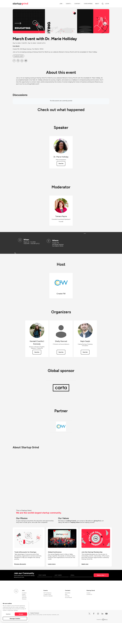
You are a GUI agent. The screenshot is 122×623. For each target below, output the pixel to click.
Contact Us (89, 594)
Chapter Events (47, 594)
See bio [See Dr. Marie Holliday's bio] (61, 163)
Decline (8, 614)
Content (77, 3)
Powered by (102, 619)
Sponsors (24, 597)
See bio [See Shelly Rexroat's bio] (61, 352)
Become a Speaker (48, 596)
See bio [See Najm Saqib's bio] (85, 352)
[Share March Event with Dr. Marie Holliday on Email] (25, 60)
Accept (21, 614)
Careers (88, 592)
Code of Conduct (34, 613)
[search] (102, 3)
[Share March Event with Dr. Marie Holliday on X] (18, 60)
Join (61, 3)
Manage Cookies (15, 618)
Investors (24, 592)
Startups (24, 596)
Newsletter (67, 592)
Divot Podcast (68, 597)
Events (68, 3)
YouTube (67, 596)
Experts (24, 594)
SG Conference (47, 592)
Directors (24, 599)
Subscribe (100, 575)
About (97, 3)
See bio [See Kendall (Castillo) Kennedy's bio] (36, 352)
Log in (107, 3)
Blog (66, 594)
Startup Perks (88, 3)
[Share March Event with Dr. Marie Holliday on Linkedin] (22, 60)
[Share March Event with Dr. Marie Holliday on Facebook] (14, 60)
